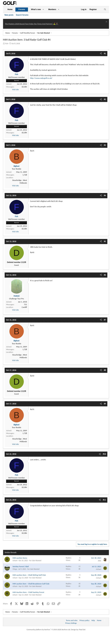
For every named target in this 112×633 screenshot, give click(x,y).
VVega (15, 569)
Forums (21, 9)
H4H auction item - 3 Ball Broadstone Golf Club (31, 584)
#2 (105, 99)
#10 (104, 454)
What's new (36, 9)
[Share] (101, 53)
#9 (105, 404)
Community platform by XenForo (49, 630)
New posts (8, 15)
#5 (105, 241)
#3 (105, 145)
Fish (6, 44)
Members (52, 9)
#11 (104, 500)
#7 (105, 320)
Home (9, 9)
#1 (105, 53)
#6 (105, 275)
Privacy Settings (71, 623)
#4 (105, 195)
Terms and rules (71, 620)
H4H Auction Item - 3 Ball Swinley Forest (28, 592)
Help (93, 620)
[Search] (105, 9)
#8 (105, 370)
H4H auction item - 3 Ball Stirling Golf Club (29, 575)
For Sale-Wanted (35, 560)
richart (15, 560)
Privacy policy (84, 620)
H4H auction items (20, 558)
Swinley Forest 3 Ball (21, 566)
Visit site (15, 89)
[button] (43, 9)
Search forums (22, 15)
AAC (99, 560)
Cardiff (24, 307)
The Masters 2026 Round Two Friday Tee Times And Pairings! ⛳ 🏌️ (31, 24)
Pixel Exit (82, 630)
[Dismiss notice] (106, 22)
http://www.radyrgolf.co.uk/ (41, 78)
